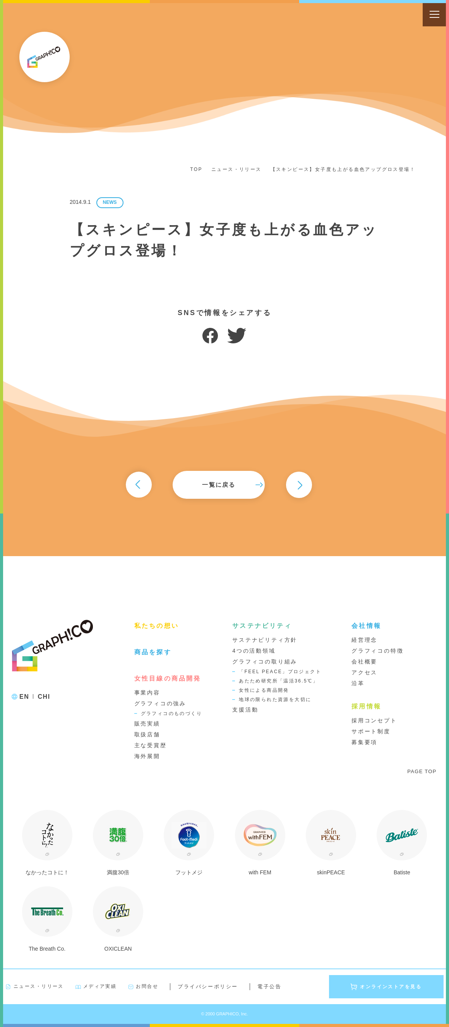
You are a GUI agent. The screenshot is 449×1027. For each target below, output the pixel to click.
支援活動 (245, 709)
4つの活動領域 (253, 651)
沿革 (358, 683)
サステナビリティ (262, 625)
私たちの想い (156, 625)
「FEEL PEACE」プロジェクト (280, 671)
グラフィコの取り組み (264, 661)
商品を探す (152, 651)
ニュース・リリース (236, 169)
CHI (44, 696)
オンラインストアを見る (391, 986)
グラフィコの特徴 (377, 651)
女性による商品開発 (264, 690)
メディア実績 (100, 986)
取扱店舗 (147, 734)
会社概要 (364, 661)
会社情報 (366, 625)
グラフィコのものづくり (171, 713)
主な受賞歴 (150, 745)
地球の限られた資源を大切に (275, 699)
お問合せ (147, 986)
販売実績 (147, 723)
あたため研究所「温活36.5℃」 (278, 681)
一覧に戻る (224, 484)
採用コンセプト (374, 720)
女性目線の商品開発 (167, 678)
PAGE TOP (421, 771)
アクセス (364, 672)
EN (24, 696)
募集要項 (364, 742)
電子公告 (269, 986)
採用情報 (366, 706)
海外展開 (147, 756)
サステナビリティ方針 (264, 640)
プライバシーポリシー (208, 986)
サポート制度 (371, 731)
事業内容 (147, 692)
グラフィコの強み (160, 703)
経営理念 (364, 640)
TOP (196, 169)
